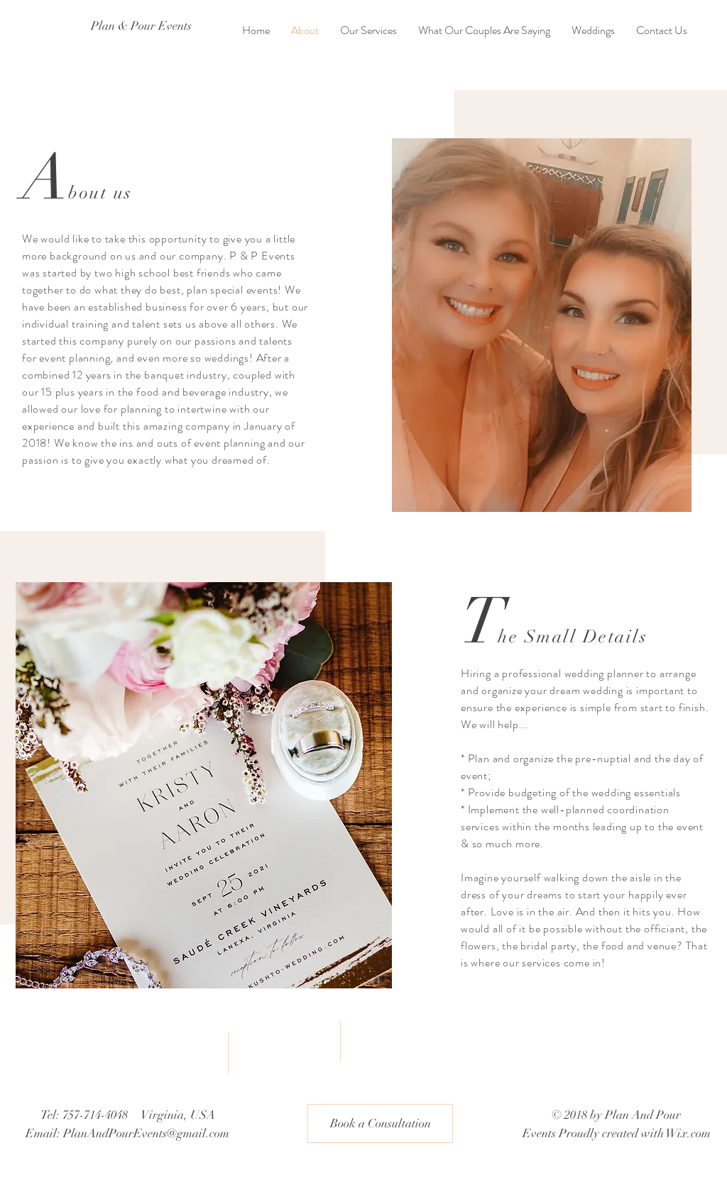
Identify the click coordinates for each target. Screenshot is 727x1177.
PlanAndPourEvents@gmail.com (146, 1133)
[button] (380, 1123)
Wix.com (688, 1133)
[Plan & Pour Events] (144, 26)
